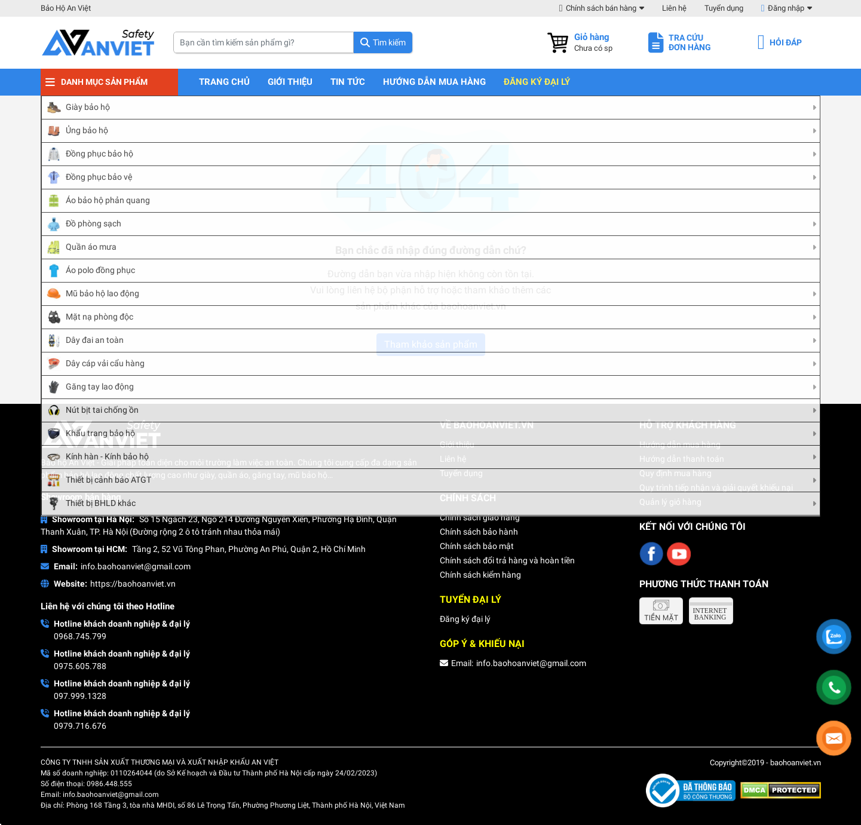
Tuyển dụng (723, 8)
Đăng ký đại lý (537, 82)
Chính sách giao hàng (480, 517)
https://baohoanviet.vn (133, 583)
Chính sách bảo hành (479, 531)
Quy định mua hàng (675, 473)
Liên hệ (674, 8)
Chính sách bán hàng (601, 8)
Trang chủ (224, 82)
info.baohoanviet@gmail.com (136, 566)
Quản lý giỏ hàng (670, 502)
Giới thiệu (290, 82)
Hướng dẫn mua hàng (434, 82)
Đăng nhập (786, 8)
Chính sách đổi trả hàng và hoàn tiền (507, 560)
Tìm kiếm (389, 42)
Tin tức (347, 82)
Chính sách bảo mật (477, 546)
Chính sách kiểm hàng (480, 574)
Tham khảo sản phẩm (430, 344)
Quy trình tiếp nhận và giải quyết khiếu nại (716, 487)
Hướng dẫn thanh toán (681, 459)
